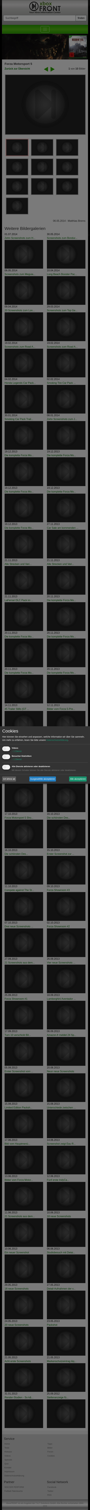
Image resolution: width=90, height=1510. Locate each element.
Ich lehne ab (9, 779)
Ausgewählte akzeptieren (42, 779)
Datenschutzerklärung (57, 740)
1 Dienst (17, 751)
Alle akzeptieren (78, 779)
